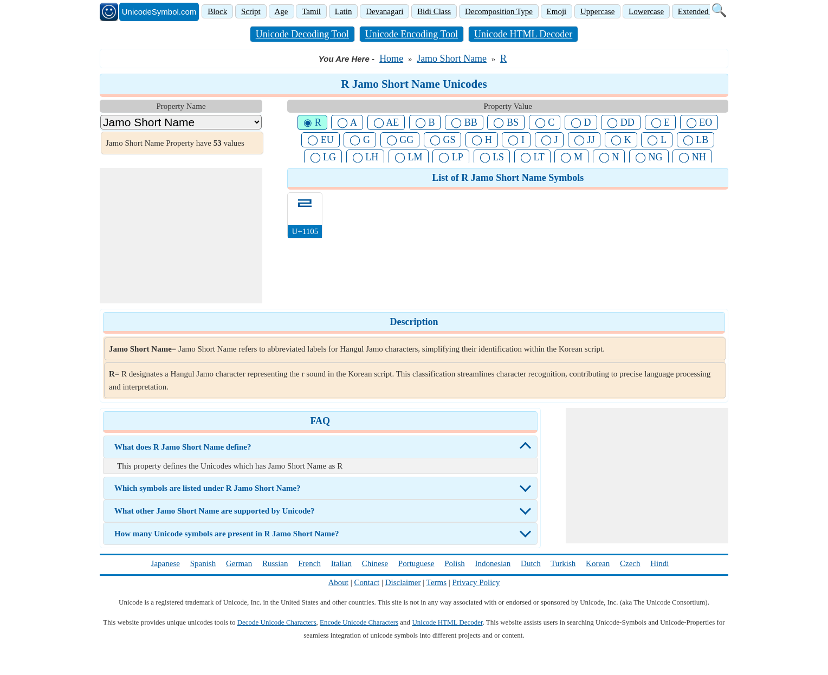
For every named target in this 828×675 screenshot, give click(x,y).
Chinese (375, 563)
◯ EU (320, 139)
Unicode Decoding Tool (302, 34)
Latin (343, 11)
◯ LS (492, 157)
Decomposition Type (499, 11)
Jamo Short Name (452, 58)
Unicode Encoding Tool (411, 34)
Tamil (311, 11)
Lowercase (646, 11)
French (309, 563)
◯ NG (649, 157)
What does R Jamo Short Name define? (182, 447)
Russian (275, 563)
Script (251, 11)
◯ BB (464, 122)
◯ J (549, 139)
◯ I (516, 139)
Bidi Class (434, 11)
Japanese (165, 563)
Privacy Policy (476, 582)
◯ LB (696, 139)
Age (281, 11)
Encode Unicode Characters (359, 622)
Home (391, 58)
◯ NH (692, 157)
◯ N (609, 157)
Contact (367, 582)
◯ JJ (584, 139)
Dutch (531, 563)
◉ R (312, 122)
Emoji (557, 11)
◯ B (425, 122)
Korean (598, 563)
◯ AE (386, 122)
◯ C (545, 122)
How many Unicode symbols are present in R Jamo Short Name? (226, 533)
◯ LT (532, 157)
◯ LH (365, 157)
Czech (630, 563)
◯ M (571, 157)
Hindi (659, 563)
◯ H (481, 139)
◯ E (660, 122)
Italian (341, 563)
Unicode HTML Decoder (523, 34)
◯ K (621, 139)
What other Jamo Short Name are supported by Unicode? (214, 511)
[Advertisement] (181, 235)
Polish (454, 563)
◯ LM (408, 157)
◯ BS (506, 122)
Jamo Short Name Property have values (175, 143)
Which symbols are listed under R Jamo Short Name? (207, 488)
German (239, 563)
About (338, 582)
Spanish (203, 563)
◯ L (657, 139)
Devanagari (384, 11)
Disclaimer (403, 582)
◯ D (581, 122)
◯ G (360, 139)
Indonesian (492, 563)
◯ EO (699, 122)
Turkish (563, 563)
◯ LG (323, 157)
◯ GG (400, 139)
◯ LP (450, 157)
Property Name (180, 106)
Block (217, 11)
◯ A (347, 122)
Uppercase (597, 11)
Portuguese (416, 563)
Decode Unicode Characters (276, 622)
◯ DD (621, 122)
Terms (436, 582)
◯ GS (443, 139)
